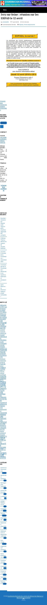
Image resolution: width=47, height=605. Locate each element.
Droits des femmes (3, 491)
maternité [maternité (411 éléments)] (3, 384)
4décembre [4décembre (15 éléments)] (3, 306)
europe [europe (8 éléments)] (3, 353)
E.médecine (4, 497)
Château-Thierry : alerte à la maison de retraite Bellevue (3, 243)
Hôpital (21, 24)
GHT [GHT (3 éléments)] (1, 365)
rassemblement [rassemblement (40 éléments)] (3, 415)
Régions (3, 582)
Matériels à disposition (3, 525)
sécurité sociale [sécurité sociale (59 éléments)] (3, 446)
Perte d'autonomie (29, 24)
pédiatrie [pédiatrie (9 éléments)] (3, 404)
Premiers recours (3, 561)
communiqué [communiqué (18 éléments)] (3, 327)
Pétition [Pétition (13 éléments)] (2, 406)
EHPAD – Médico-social (3, 503)
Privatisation (3, 567)
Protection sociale (3, 572)
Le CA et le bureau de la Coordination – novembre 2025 (4, 256)
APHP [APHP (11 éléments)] (3, 314)
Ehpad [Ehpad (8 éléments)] (2, 352)
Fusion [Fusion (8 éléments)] (2, 364)
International (4, 519)
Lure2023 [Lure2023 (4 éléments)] (3, 374)
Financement (3, 510)
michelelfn (6, 22)
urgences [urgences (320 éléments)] (3, 455)
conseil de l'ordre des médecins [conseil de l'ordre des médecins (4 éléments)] (3, 331)
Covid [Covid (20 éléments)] (3, 350)
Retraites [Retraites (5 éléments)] (3, 425)
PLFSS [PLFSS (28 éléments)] (2, 391)
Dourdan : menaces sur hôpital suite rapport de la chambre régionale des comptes (3, 226)
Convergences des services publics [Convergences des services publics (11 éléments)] (3, 346)
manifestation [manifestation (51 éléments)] (3, 378)
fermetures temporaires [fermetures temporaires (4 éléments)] (3, 360)
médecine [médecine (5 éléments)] (3, 388)
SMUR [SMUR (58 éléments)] (2, 439)
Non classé (2, 541)
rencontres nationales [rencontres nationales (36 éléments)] (3, 421)
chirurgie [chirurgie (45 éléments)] (3, 323)
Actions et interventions (3, 469)
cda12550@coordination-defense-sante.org (3, 140)
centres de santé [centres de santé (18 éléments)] (3, 319)
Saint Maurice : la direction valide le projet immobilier (4, 290)
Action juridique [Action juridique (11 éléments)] (3, 310)
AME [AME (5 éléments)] (4, 312)
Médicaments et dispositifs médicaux (4, 533)
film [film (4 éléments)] (3, 362)
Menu (5, 10)
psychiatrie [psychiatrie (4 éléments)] (3, 402)
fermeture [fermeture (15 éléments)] (3, 356)
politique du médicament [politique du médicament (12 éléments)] (3, 396)
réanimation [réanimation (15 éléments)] (3, 428)
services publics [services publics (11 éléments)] (3, 435)
